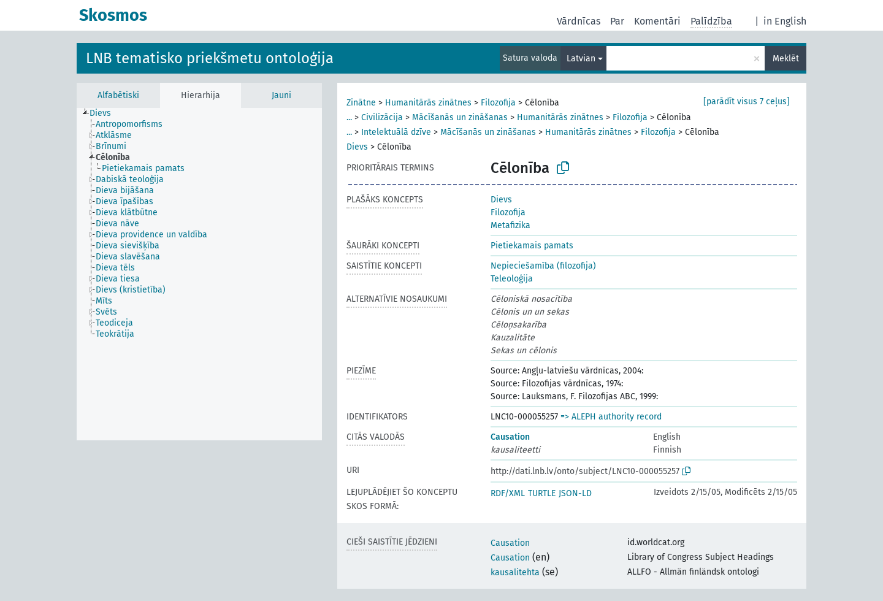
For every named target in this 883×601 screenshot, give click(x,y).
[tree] (199, 274)
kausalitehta (515, 572)
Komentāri (657, 21)
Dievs (357, 147)
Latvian (581, 58)
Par (617, 21)
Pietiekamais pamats (532, 245)
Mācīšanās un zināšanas (460, 117)
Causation (510, 437)
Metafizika (510, 225)
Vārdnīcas (578, 21)
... (349, 117)
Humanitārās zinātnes (428, 103)
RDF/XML (508, 493)
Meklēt (786, 58)
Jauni (281, 95)
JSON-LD (575, 493)
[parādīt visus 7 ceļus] (746, 101)
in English (784, 21)
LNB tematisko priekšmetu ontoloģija (210, 58)
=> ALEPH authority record (611, 417)
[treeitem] (105, 113)
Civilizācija (382, 117)
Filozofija (498, 103)
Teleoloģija (512, 279)
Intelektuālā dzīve (396, 132)
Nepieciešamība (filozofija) (543, 266)
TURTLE (542, 493)
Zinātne (361, 103)
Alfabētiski (118, 95)
